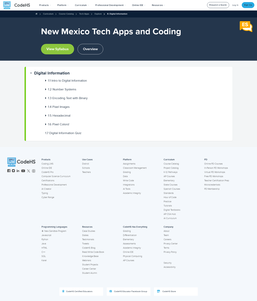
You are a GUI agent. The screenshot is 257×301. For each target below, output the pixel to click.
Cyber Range (48, 197)
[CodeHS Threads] (33, 171)
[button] (45, 5)
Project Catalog (171, 168)
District (85, 163)
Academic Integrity (132, 193)
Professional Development (54, 184)
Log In (235, 5)
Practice (167, 201)
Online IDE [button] (139, 5)
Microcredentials (212, 184)
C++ (43, 252)
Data (125, 176)
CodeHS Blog (88, 247)
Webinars (86, 260)
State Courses (170, 184)
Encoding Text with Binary (68, 98)
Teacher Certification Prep (216, 180)
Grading (127, 172)
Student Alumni (89, 273)
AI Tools (126, 189)
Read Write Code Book (93, 252)
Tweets (85, 243)
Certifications (48, 180)
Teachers (86, 172)
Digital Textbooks (172, 210)
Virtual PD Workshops (214, 172)
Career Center (89, 268)
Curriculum (48, 14)
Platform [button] (63, 5)
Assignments (129, 163)
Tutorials (168, 205)
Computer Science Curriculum (56, 176)
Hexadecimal (59, 115)
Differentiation (130, 235)
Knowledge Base (90, 256)
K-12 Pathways (170, 172)
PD (205, 159)
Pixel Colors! (58, 124)
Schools (86, 168)
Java (44, 243)
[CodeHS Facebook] (8, 171)
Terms (166, 247)
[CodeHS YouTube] (23, 171)
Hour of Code (170, 197)
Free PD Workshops (213, 176)
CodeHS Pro (47, 172)
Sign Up (248, 5)
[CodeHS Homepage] (18, 5)
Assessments (129, 243)
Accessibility (170, 267)
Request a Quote (218, 5)
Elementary (169, 180)
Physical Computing (132, 256)
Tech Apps (84, 14)
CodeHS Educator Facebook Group (128, 291)
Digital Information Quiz (63, 133)
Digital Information (52, 73)
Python (45, 239)
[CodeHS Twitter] (28, 171)
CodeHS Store (166, 291)
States (85, 235)
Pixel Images (59, 107)
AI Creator (46, 189)
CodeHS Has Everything (135, 227)
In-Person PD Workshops (216, 168)
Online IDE (47, 168)
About (166, 231)
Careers (167, 239)
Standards (169, 193)
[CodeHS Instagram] (13, 171)
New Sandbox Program (54, 231)
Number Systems (62, 89)
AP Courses (169, 176)
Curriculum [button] (82, 5)
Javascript (46, 235)
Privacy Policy (170, 252)
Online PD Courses (213, 163)
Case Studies (88, 231)
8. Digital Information (117, 14)
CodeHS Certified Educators (77, 291)
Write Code (128, 180)
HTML (44, 247)
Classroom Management (135, 168)
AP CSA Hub (170, 214)
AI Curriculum (170, 218)
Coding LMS (47, 163)
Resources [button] (158, 5)
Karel (44, 260)
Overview (90, 49)
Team (166, 235)
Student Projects (90, 264)
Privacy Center (171, 243)
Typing (45, 193)
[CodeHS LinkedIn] (17, 171)
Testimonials (88, 239)
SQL (44, 256)
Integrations (129, 184)
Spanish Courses (172, 189)
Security (168, 262)
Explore (98, 14)
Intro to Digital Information (67, 81)
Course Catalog (66, 14)
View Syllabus (57, 49)
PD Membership (212, 189)
